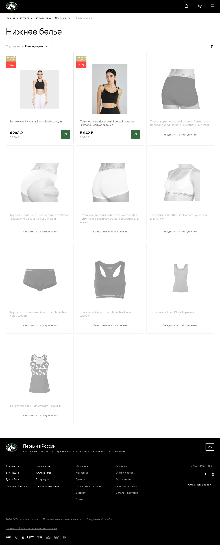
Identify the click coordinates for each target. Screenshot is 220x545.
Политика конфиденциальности (62, 519)
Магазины (82, 472)
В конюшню (12, 472)
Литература (42, 479)
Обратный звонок (199, 484)
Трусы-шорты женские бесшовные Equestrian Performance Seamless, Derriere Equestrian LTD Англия (109, 218)
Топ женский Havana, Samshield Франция (36, 121)
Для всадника (42, 17)
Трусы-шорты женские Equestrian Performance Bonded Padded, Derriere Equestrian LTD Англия (180, 123)
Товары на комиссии (47, 485)
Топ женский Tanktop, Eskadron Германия (36, 405)
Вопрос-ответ (124, 479)
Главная (10, 17)
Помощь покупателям (89, 485)
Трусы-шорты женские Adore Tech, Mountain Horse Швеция (38, 313)
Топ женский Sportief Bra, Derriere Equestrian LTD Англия (178, 216)
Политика (81, 499)
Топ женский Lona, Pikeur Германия (172, 312)
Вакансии (121, 465)
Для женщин (63, 17)
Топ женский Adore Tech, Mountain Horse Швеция (106, 313)
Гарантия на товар (126, 485)
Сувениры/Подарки (17, 485)
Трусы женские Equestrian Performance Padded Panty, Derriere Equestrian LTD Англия (39, 216)
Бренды (80, 479)
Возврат (81, 492)
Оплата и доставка (127, 492)
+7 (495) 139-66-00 (202, 465)
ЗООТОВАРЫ (43, 472)
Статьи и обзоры (125, 472)
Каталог (24, 17)
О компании (83, 465)
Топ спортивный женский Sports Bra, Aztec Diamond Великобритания (107, 123)
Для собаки (12, 479)
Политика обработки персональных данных (31, 527)
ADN (109, 519)
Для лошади (42, 465)
